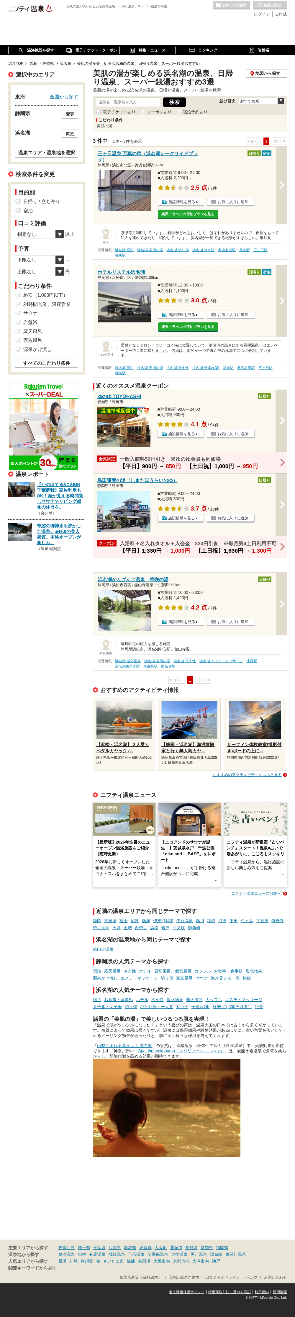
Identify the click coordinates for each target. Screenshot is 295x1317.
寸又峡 (179, 927)
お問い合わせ (275, 1277)
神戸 (216, 1261)
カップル (202, 971)
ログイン (262, 14)
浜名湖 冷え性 (203, 250)
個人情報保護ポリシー (186, 1292)
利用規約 (262, 1292)
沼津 (135, 920)
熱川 (200, 920)
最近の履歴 (270, 5)
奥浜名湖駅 (227, 250)
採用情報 (280, 1292)
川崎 (74, 1261)
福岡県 (222, 1247)
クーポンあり (159, 112)
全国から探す (64, 96)
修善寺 (277, 920)
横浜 (62, 1261)
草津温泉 (66, 1254)
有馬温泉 (97, 1254)
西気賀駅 (168, 666)
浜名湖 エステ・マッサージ (221, 661)
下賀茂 (262, 920)
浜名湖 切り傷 (177, 250)
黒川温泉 (199, 1254)
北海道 (176, 1247)
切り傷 (167, 978)
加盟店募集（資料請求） (141, 1277)
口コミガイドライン (222, 1277)
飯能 (131, 1261)
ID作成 (281, 14)
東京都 (145, 1247)
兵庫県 (115, 1247)
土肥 (128, 927)
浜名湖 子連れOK (205, 368)
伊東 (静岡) (163, 920)
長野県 (191, 1247)
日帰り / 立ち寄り (41, 201)
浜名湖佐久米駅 (127, 666)
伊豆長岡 (101, 927)
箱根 (82, 1254)
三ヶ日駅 (260, 250)
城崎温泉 (117, 1254)
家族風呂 (184, 978)
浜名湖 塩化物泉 (128, 661)
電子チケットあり (119, 112)
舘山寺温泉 (103, 949)
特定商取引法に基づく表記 (229, 1292)
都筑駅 (120, 255)
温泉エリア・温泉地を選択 (46, 152)
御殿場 (110, 920)
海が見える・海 (225, 978)
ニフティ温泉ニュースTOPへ (256, 893)
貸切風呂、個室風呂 (172, 971)
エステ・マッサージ (139, 978)
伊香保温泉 (158, 1254)
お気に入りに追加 (233, 202)
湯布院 (216, 1254)
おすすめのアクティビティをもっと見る (247, 775)
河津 (222, 920)
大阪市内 (161, 1261)
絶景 (259, 1006)
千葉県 (99, 1247)
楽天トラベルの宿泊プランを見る (187, 214)
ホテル (145, 971)
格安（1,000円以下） (232, 1006)
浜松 (154, 927)
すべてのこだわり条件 (46, 363)
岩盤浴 (30, 322)
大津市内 (200, 1261)
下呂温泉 (136, 1254)
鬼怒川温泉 (235, 1254)
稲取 (211, 920)
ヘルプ (252, 1277)
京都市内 (181, 1261)
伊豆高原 (184, 920)
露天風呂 (112, 971)
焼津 (165, 927)
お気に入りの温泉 (231, 5)
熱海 (146, 920)
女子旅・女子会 (107, 1006)
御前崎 (194, 927)
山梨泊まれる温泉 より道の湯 (124, 1045)
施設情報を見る (181, 202)
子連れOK (200, 1006)
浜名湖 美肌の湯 (150, 250)
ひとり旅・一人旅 (156, 1006)
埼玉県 (84, 1247)
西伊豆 (141, 927)
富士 (123, 920)
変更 (70, 114)
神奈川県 (66, 1247)
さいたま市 (113, 1261)
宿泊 (97, 971)
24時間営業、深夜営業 (47, 304)
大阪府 (161, 1247)
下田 (234, 920)
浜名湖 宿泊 (124, 250)
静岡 (97, 920)
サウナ (202, 978)
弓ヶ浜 (247, 920)
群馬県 (130, 1247)
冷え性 (130, 971)
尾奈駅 (244, 250)
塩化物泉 (254, 971)
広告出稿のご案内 (183, 1277)
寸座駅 (251, 661)
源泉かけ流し (105, 978)
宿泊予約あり (195, 112)
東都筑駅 (150, 666)
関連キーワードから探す (32, 1268)
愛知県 (207, 1247)
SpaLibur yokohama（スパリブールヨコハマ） (181, 1050)
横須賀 (87, 1261)
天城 (116, 927)
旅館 (247, 978)
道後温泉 (179, 1254)
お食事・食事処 (228, 971)
